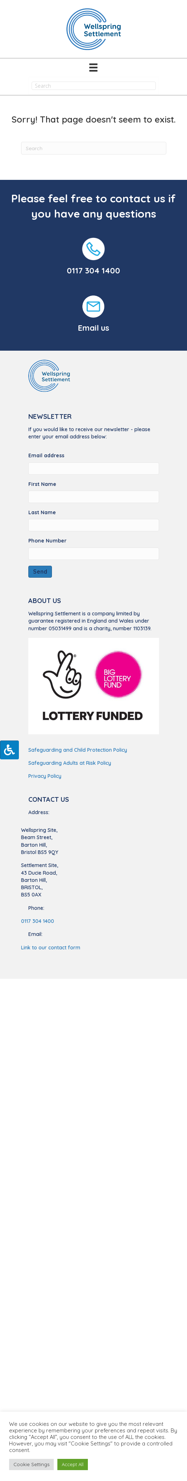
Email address (46, 455)
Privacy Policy (44, 776)
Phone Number (47, 540)
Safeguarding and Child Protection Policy (77, 750)
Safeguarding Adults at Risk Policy (69, 763)
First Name (42, 484)
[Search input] (94, 86)
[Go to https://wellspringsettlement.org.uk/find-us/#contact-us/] (93, 314)
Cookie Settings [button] (31, 1464)
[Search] (93, 148)
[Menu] (93, 67)
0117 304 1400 (93, 270)
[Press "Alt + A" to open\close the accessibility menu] (9, 749)
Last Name (42, 512)
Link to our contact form (50, 947)
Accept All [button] (73, 1464)
